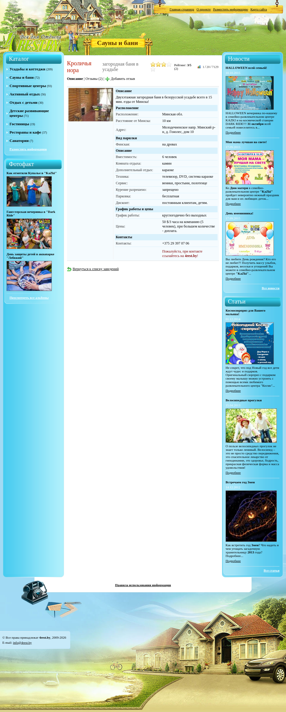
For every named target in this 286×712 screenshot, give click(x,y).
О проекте (203, 9)
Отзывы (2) (94, 79)
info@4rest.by (22, 642)
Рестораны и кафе (25, 132)
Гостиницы (19, 124)
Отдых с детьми (23, 102)
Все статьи (271, 570)
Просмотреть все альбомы (29, 297)
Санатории (19, 140)
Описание (75, 79)
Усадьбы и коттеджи (27, 69)
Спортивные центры (28, 85)
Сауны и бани (117, 43)
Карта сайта (258, 9)
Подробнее (233, 132)
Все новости (270, 288)
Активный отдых (25, 94)
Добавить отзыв (120, 79)
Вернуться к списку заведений (93, 269)
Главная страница (182, 9)
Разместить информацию (230, 9)
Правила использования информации (143, 585)
